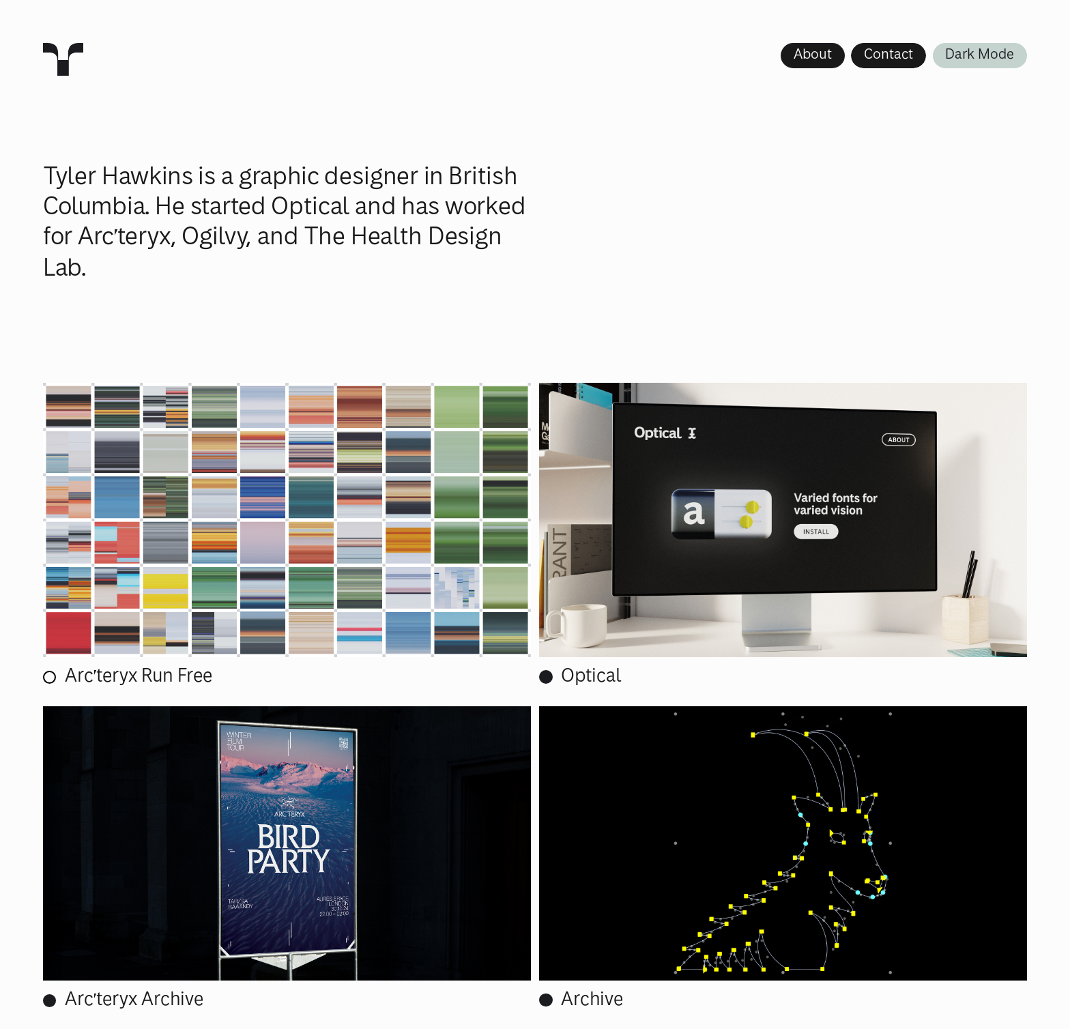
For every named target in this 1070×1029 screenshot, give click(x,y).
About (813, 54)
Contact (888, 54)
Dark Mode (979, 54)
